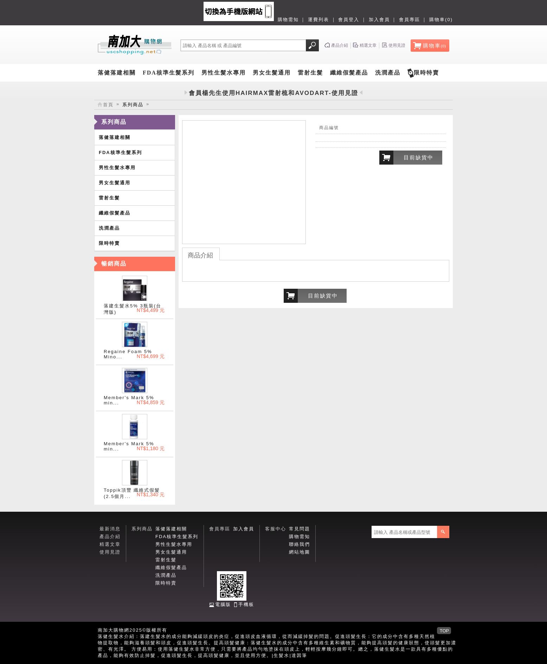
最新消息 (110, 528)
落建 (145, 636)
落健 (103, 636)
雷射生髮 (310, 73)
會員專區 (409, 19)
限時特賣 (426, 73)
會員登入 (348, 19)
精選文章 (110, 544)
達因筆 (299, 655)
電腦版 (223, 604)
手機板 (246, 604)
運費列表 (318, 19)
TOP (444, 630)
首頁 (108, 104)
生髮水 (281, 655)
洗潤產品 (387, 73)
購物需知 (288, 19)
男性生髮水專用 (223, 73)
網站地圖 (299, 552)
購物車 (434, 46)
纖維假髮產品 (349, 73)
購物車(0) (441, 19)
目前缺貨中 (418, 157)
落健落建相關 (117, 73)
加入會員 (379, 19)
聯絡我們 (299, 544)
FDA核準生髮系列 (168, 73)
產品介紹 (110, 536)
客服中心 (275, 528)
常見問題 (299, 528)
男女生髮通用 (272, 73)
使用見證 (110, 552)
